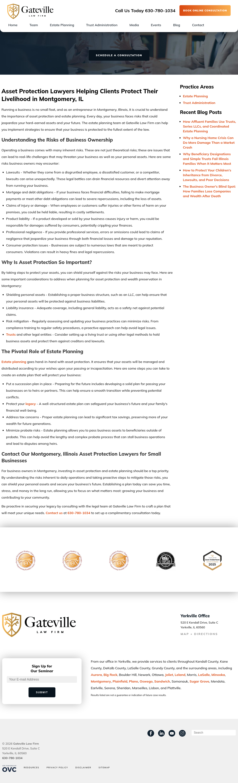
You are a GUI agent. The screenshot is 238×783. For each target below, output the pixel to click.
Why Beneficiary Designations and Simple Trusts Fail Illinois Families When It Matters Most (207, 159)
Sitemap (104, 768)
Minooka (218, 675)
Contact (198, 25)
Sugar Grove (199, 681)
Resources (31, 768)
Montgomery (101, 681)
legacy (30, 404)
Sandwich (162, 681)
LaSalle (204, 675)
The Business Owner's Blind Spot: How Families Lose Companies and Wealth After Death (209, 191)
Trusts (11, 334)
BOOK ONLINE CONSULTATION (205, 10)
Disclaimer (83, 768)
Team (33, 25)
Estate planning (13, 362)
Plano (133, 681)
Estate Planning (62, 25)
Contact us (54, 513)
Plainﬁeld (119, 681)
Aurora (96, 675)
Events (156, 25)
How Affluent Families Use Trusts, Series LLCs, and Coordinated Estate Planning (209, 126)
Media (134, 25)
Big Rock (110, 675)
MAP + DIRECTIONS (199, 634)
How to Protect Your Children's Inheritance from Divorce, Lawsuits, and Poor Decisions (207, 175)
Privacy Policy (57, 768)
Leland (180, 675)
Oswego (146, 681)
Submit (42, 692)
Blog (176, 25)
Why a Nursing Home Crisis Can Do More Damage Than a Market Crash (209, 142)
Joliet (169, 675)
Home (12, 25)
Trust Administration (102, 25)
